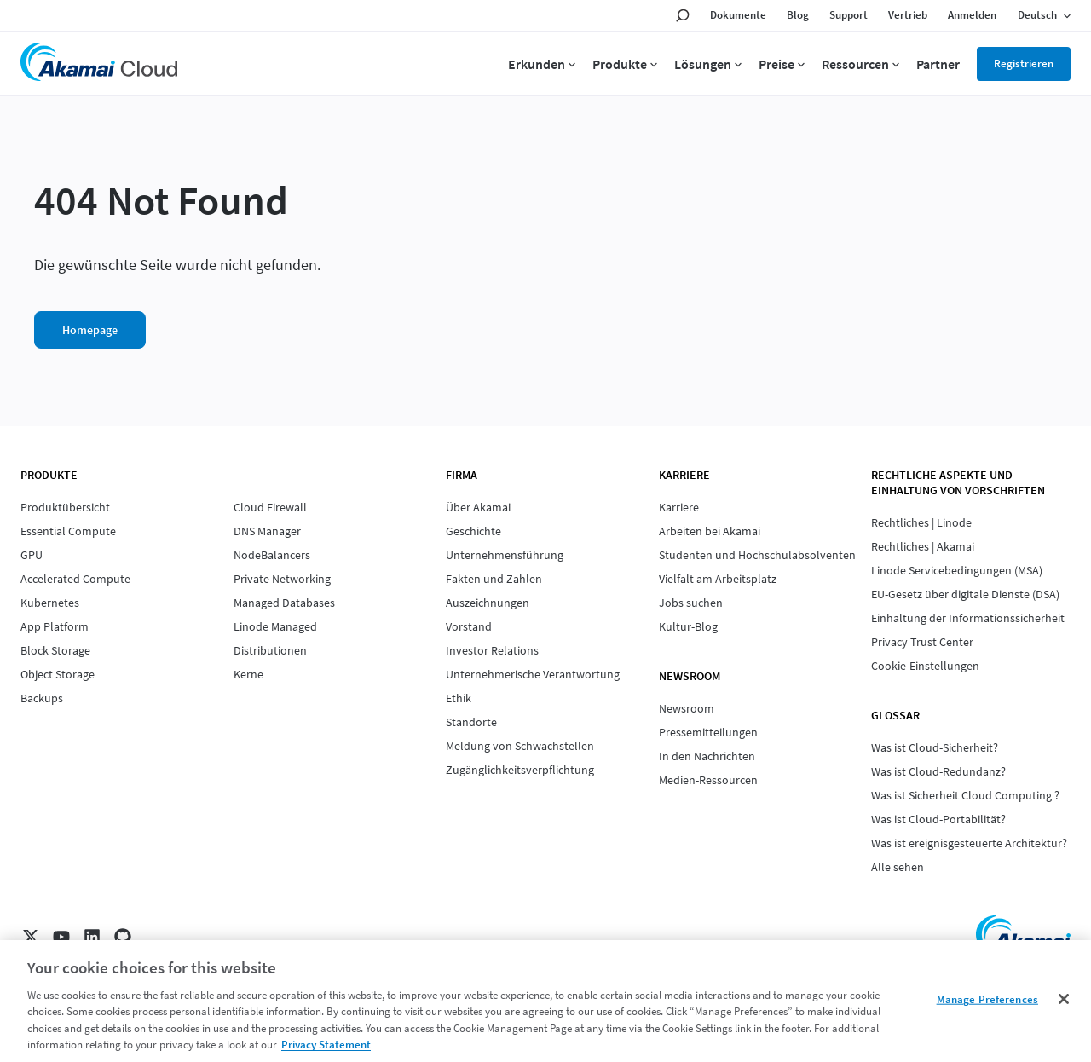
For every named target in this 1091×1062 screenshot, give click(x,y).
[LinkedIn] (92, 936)
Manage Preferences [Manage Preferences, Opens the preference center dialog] (987, 999)
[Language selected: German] (1044, 15)
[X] (30, 936)
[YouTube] (61, 936)
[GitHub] (123, 936)
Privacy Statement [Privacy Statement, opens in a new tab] (326, 1044)
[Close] (1063, 999)
